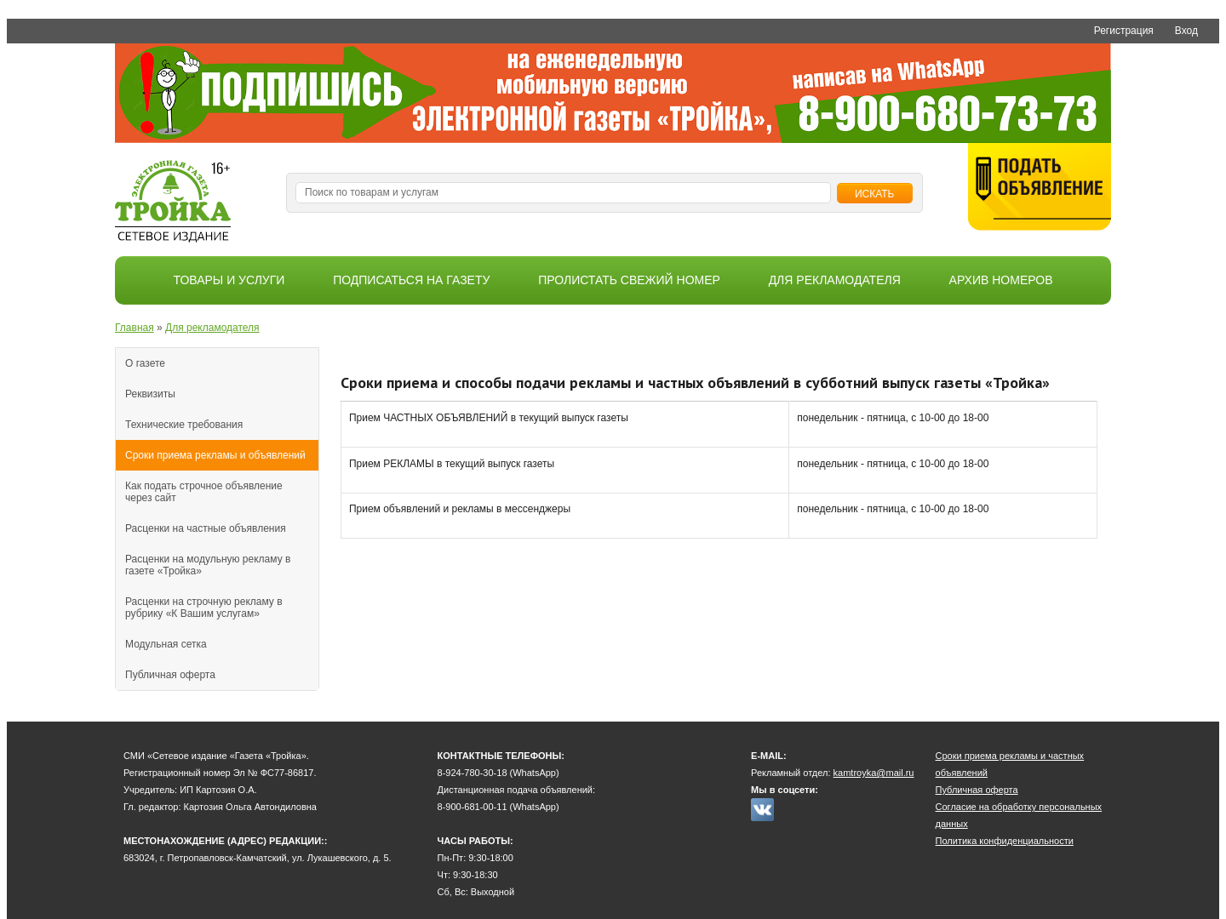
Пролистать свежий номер (629, 280)
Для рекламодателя (835, 280)
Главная (134, 328)
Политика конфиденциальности (1005, 841)
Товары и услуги (229, 280)
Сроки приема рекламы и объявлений (215, 455)
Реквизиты (150, 394)
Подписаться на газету (411, 280)
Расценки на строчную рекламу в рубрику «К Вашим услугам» (204, 607)
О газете (145, 363)
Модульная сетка (166, 644)
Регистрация (1124, 31)
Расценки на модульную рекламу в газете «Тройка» (207, 565)
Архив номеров (1001, 280)
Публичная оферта (170, 675)
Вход (1186, 31)
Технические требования (184, 425)
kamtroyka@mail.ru (874, 773)
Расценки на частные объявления (205, 528)
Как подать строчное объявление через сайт (204, 492)
